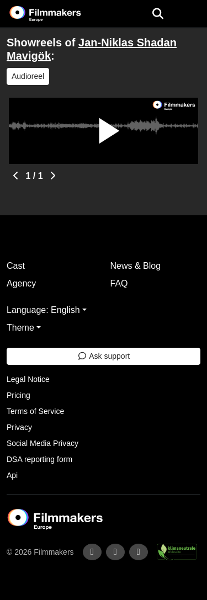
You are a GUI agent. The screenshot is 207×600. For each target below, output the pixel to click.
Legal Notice (28, 379)
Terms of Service (35, 411)
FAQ (119, 283)
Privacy (19, 427)
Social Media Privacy (42, 443)
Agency (21, 283)
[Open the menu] (157, 14)
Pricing (18, 395)
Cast (16, 265)
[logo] (58, 14)
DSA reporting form (39, 459)
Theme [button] (20, 327)
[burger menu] (190, 14)
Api (12, 475)
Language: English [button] (43, 310)
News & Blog (135, 265)
